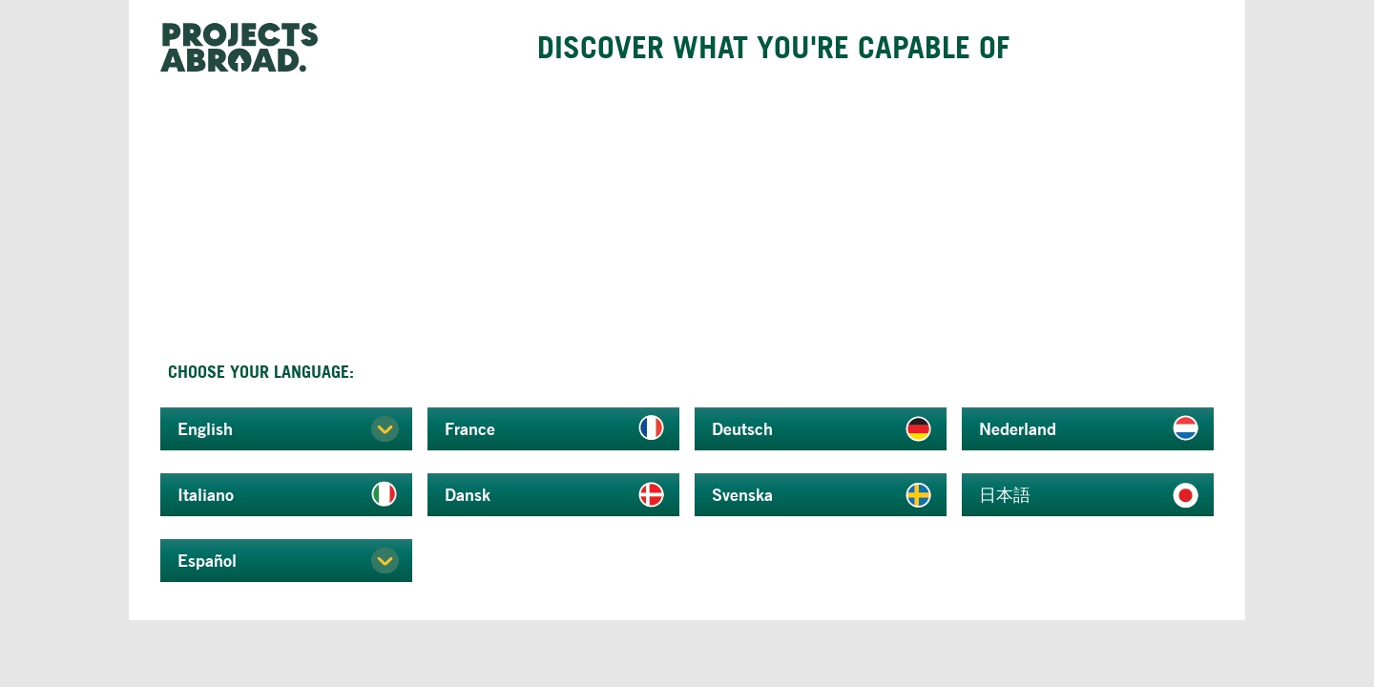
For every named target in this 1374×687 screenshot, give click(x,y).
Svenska (742, 494)
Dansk (467, 494)
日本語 (1004, 494)
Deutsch (742, 428)
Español (207, 560)
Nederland (1017, 428)
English (205, 428)
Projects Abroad (246, 48)
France (470, 428)
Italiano (205, 494)
